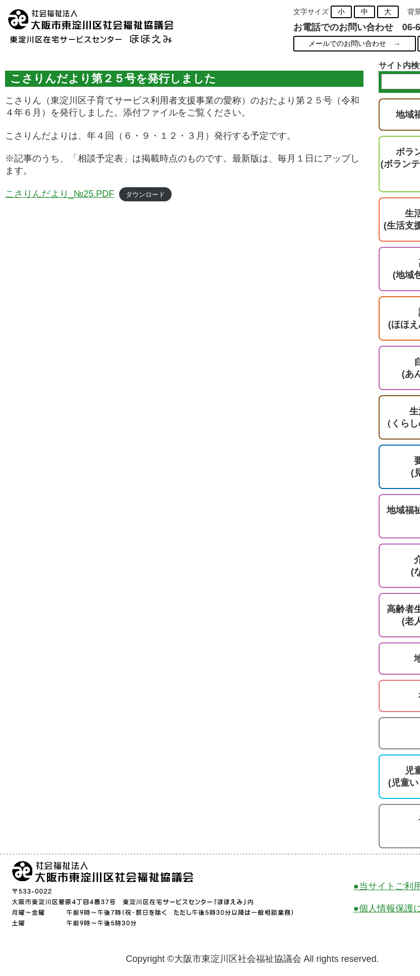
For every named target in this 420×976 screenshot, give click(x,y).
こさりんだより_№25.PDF (59, 194)
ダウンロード (145, 194)
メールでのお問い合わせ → (354, 43)
